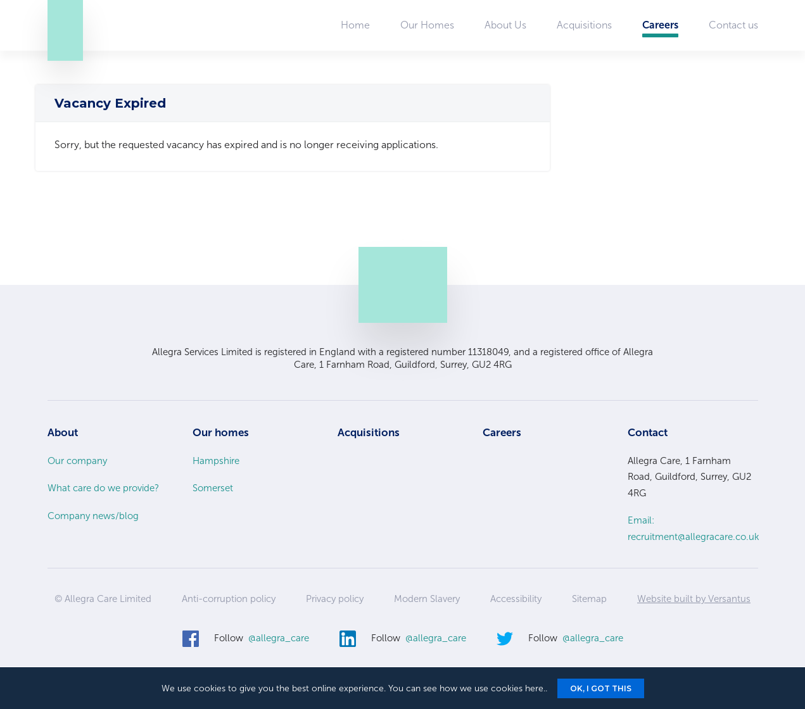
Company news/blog (93, 516)
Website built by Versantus (694, 599)
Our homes (221, 432)
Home (355, 25)
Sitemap (589, 599)
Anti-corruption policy (229, 599)
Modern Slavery (427, 599)
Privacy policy (335, 599)
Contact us (733, 25)
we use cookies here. (502, 688)
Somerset (213, 488)
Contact (648, 432)
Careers (660, 25)
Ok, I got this (600, 688)
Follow (261, 639)
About (63, 432)
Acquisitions (584, 25)
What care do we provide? (103, 488)
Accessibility (516, 599)
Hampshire (216, 461)
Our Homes (427, 25)
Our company (77, 461)
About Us (505, 25)
